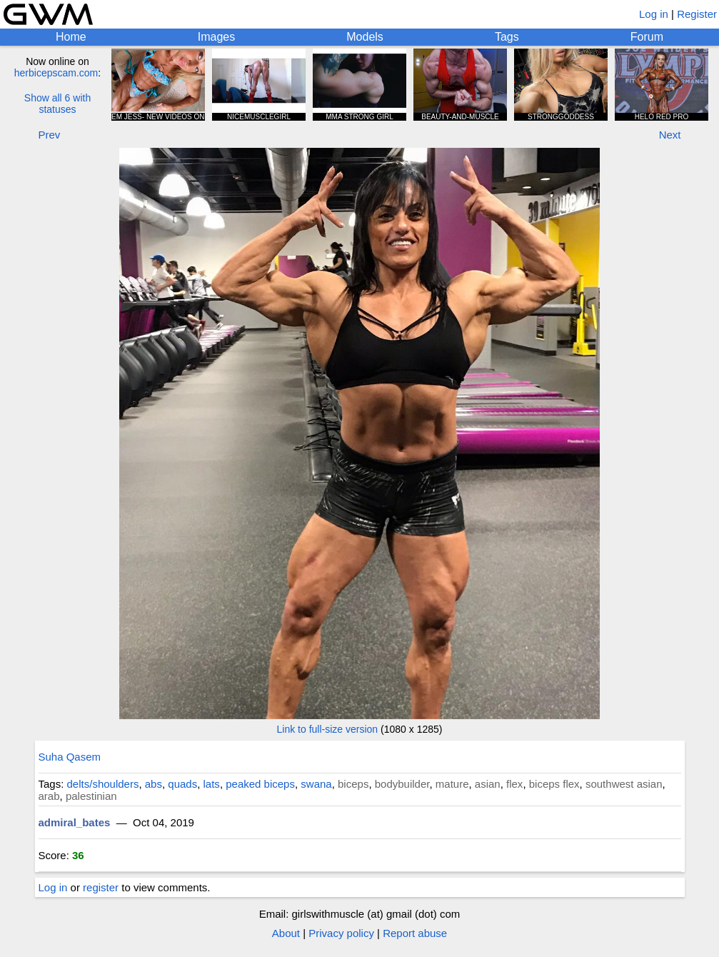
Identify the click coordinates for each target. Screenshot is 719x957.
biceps (353, 784)
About (286, 933)
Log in (653, 14)
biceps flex (554, 784)
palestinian (91, 796)
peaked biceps (260, 784)
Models (364, 37)
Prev (50, 135)
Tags (507, 37)
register (101, 887)
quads (182, 784)
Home (71, 37)
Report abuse (415, 933)
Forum (646, 37)
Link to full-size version (327, 729)
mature (452, 784)
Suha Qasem (70, 757)
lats (211, 784)
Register (697, 14)
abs (153, 784)
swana (316, 784)
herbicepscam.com (56, 73)
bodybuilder (402, 784)
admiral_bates (75, 822)
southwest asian (624, 784)
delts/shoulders (103, 784)
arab (49, 796)
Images (216, 37)
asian (488, 784)
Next (670, 135)
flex (514, 784)
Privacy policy (341, 933)
